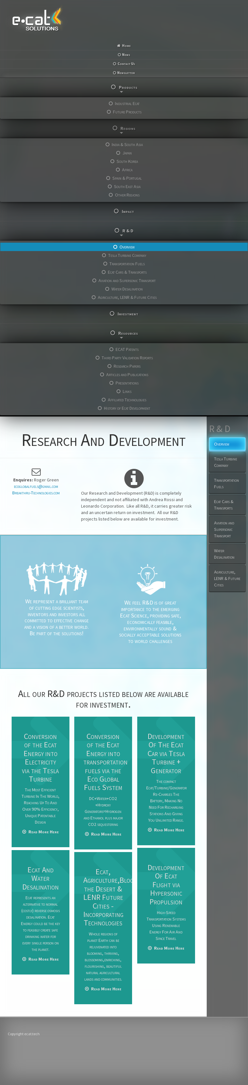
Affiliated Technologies (127, 400)
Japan (127, 153)
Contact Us (126, 63)
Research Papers (127, 366)
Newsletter (126, 72)
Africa (127, 170)
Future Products (127, 112)
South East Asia (127, 186)
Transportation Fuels (127, 264)
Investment (128, 314)
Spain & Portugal (127, 178)
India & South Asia (127, 144)
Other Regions (127, 195)
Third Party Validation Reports (127, 358)
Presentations (127, 383)
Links (127, 391)
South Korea (127, 161)
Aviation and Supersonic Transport (127, 280)
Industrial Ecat (127, 103)
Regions (127, 129)
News (126, 54)
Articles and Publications (127, 374)
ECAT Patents (127, 349)
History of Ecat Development (127, 408)
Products (128, 88)
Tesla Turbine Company (127, 255)
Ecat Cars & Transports (127, 272)
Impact (128, 211)
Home (126, 45)
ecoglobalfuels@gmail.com (36, 486)
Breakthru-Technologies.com (36, 493)
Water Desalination (127, 289)
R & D (126, 232)
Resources (128, 334)
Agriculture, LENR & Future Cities (127, 297)
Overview (127, 247)
